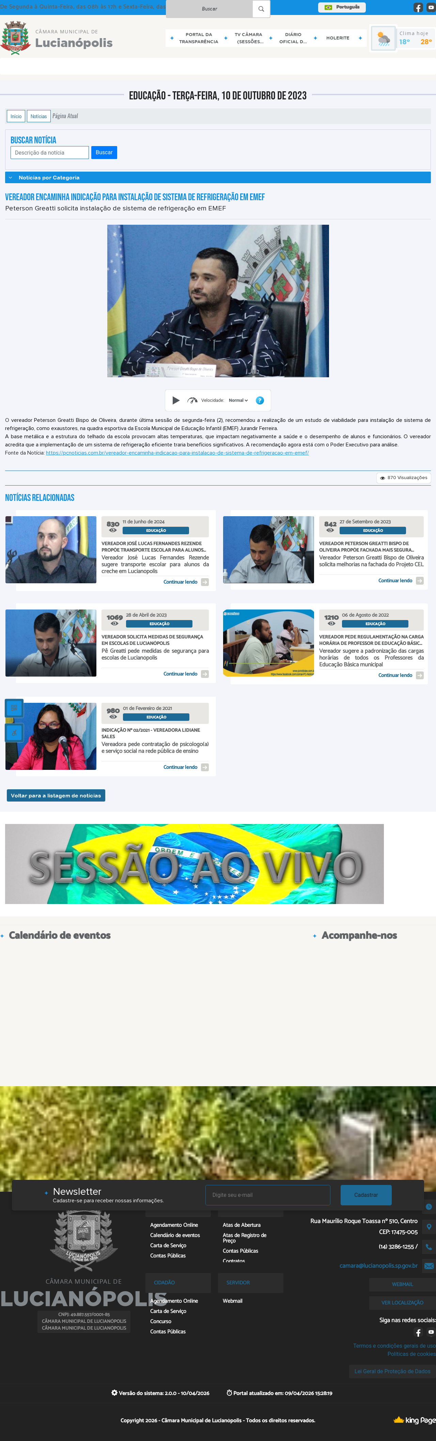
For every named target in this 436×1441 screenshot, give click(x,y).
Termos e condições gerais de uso (394, 1346)
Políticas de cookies (412, 1354)
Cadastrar (366, 1195)
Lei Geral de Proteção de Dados (393, 1371)
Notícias (39, 116)
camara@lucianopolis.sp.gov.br (379, 1266)
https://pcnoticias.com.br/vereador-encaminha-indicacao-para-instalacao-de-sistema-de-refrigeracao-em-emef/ (177, 453)
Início (16, 116)
